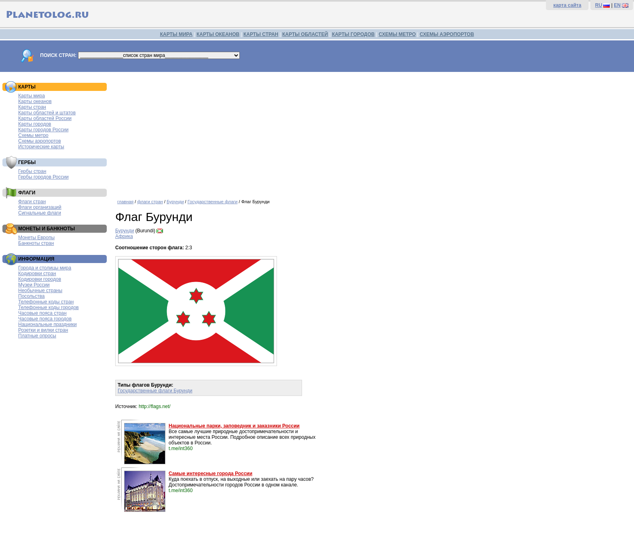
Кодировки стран (37, 273)
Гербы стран (32, 171)
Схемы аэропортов (39, 141)
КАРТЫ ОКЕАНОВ (218, 34)
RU (598, 5)
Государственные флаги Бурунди (155, 391)
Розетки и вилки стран (43, 330)
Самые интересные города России (210, 473)
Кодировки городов (39, 279)
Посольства (31, 296)
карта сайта (567, 5)
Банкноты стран (36, 243)
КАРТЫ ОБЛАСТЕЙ (305, 34)
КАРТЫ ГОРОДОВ (353, 34)
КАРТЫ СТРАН (260, 34)
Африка (124, 236)
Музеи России (34, 285)
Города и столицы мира (44, 268)
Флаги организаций (39, 207)
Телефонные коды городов (48, 307)
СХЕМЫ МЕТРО (397, 34)
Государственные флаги (213, 201)
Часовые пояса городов (45, 319)
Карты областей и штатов (47, 113)
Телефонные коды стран (46, 302)
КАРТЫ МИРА (176, 34)
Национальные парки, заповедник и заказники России (234, 426)
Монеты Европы (36, 237)
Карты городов (34, 124)
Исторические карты (41, 146)
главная (125, 201)
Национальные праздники (47, 324)
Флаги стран (32, 201)
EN (617, 5)
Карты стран (32, 107)
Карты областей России (45, 118)
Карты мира (31, 96)
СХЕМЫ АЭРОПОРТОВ (447, 34)
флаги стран (150, 201)
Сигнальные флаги (39, 213)
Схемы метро (33, 135)
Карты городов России (43, 130)
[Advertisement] (357, 132)
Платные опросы (37, 336)
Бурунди (175, 201)
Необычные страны (40, 290)
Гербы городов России (43, 177)
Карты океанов (35, 101)
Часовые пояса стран (42, 313)
